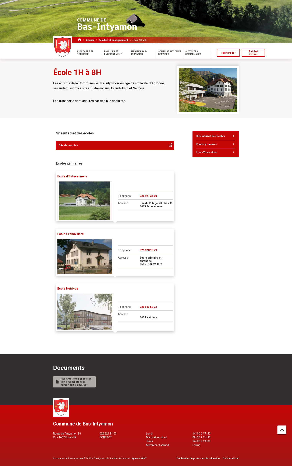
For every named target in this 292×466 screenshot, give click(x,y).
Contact (106, 437)
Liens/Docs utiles (206, 152)
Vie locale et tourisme (85, 52)
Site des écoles (68, 145)
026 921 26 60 (148, 195)
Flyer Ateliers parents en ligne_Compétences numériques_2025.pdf (76, 381)
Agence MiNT (139, 458)
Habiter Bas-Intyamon (139, 52)
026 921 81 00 (108, 433)
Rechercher (228, 52)
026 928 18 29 (148, 250)
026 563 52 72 (148, 306)
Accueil (91, 40)
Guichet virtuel (253, 53)
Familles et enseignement (114, 40)
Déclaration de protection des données (198, 458)
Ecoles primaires (206, 144)
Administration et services (169, 52)
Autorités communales (193, 52)
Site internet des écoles (210, 136)
